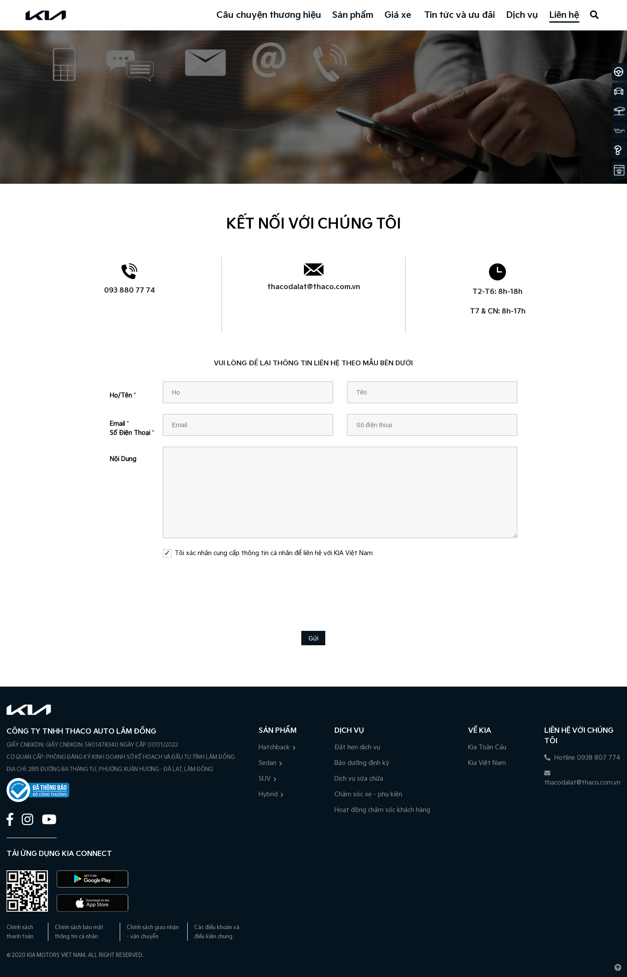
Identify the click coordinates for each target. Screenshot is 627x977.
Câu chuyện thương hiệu (268, 15)
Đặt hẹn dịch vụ (357, 747)
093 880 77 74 (129, 290)
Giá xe (397, 15)
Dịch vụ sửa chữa (358, 778)
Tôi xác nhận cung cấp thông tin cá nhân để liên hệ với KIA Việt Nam (274, 553)
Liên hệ (564, 15)
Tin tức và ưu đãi (459, 15)
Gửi (313, 638)
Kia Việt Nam (487, 763)
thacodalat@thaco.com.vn (313, 287)
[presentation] (313, 588)
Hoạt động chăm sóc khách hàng (382, 810)
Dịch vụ (522, 15)
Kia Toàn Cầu (487, 747)
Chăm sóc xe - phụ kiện (368, 794)
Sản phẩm (353, 15)
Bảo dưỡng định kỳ (361, 763)
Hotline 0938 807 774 (582, 757)
